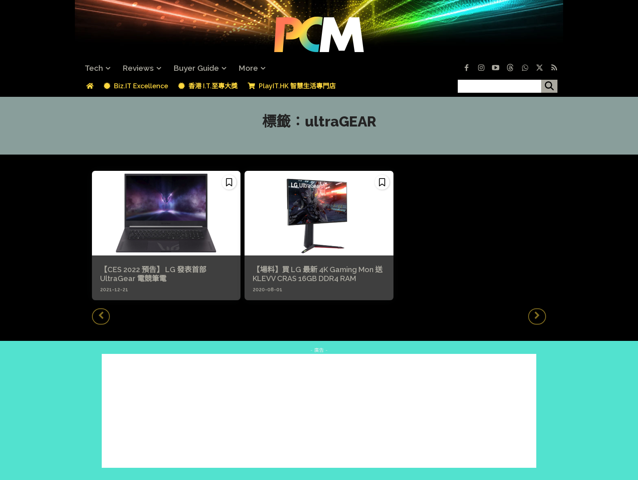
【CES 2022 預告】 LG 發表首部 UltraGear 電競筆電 (153, 274)
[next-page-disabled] (537, 316)
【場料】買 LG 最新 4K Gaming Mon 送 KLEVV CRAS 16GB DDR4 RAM (317, 274)
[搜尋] (549, 86)
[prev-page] (101, 316)
